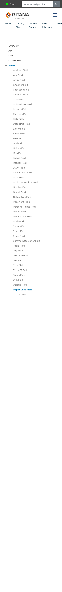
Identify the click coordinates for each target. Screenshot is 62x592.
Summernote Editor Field (26, 240)
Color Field (18, 99)
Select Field (19, 231)
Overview (13, 45)
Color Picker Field (22, 104)
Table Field (19, 245)
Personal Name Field (24, 206)
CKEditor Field (20, 84)
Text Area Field (21, 255)
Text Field (18, 260)
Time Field (18, 265)
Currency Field (20, 114)
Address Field (20, 70)
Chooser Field (20, 94)
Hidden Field (19, 148)
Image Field (19, 157)
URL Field (18, 279)
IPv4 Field (18, 153)
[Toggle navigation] (55, 14)
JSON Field (19, 167)
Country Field (20, 109)
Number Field (20, 187)
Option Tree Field (22, 196)
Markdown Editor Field (25, 182)
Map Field (18, 177)
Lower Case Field (22, 172)
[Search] (38, 4)
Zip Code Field (20, 294)
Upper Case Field (22, 289)
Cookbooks (14, 60)
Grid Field (18, 143)
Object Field (19, 192)
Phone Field (19, 211)
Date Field (18, 118)
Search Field (19, 226)
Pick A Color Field (22, 216)
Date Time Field (21, 123)
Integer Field (20, 162)
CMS (10, 55)
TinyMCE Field (20, 270)
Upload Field (20, 284)
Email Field (19, 133)
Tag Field (18, 250)
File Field (17, 138)
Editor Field (19, 128)
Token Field (19, 274)
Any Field (18, 74)
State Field (19, 235)
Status (13, 4)
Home (8, 23)
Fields (11, 65)
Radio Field (19, 221)
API (10, 50)
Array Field (19, 79)
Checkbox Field (21, 89)
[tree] (32, 171)
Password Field (21, 201)
